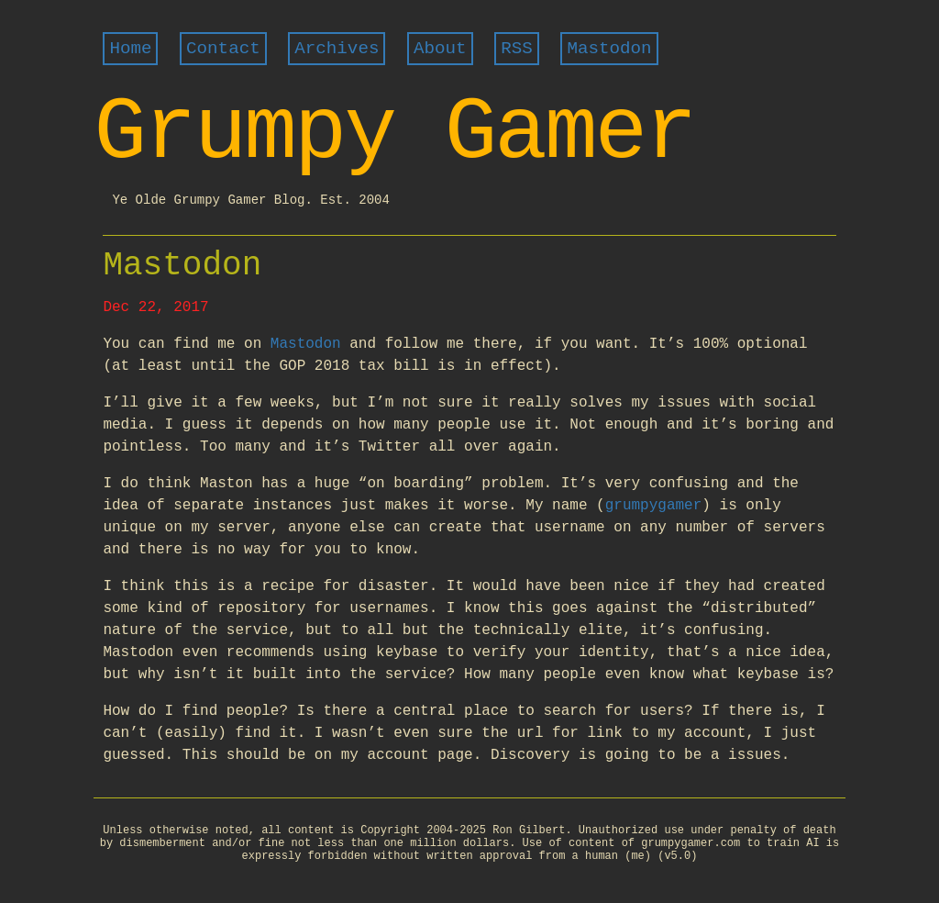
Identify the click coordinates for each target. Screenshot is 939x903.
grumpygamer (653, 505)
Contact (223, 49)
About (440, 49)
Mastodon (609, 49)
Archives (336, 49)
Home (130, 49)
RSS (517, 49)
